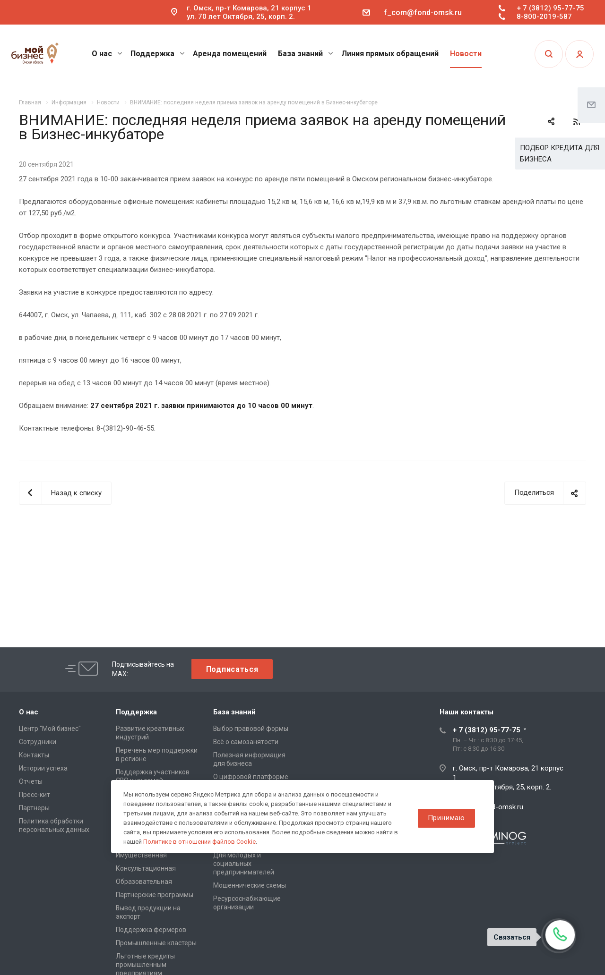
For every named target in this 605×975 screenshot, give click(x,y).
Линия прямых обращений (390, 53)
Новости (466, 53)
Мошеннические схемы (249, 885)
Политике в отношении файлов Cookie (199, 841)
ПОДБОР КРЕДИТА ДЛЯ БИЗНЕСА (559, 153)
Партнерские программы (154, 895)
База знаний (305, 53)
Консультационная (146, 868)
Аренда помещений (230, 53)
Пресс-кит (34, 794)
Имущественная (141, 855)
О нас (107, 53)
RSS (576, 121)
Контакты (34, 755)
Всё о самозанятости (245, 742)
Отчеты (31, 781)
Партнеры (34, 808)
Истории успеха (43, 768)
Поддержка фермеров (151, 929)
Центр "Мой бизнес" (50, 728)
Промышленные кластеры (156, 943)
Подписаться (232, 669)
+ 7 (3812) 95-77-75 (550, 8)
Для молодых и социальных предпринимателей (243, 863)
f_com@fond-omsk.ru (423, 12)
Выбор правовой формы (250, 728)
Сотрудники (37, 742)
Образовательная (144, 881)
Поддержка (157, 53)
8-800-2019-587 (544, 16)
